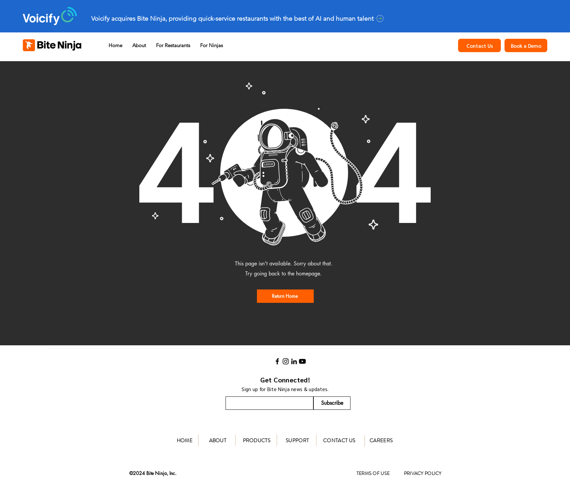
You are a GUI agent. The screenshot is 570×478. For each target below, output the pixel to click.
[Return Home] (285, 296)
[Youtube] (302, 361)
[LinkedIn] (294, 361)
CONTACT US (339, 440)
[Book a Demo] (526, 45)
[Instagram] (286, 361)
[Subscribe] (331, 403)
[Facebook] (277, 361)
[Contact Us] (479, 45)
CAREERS (381, 440)
